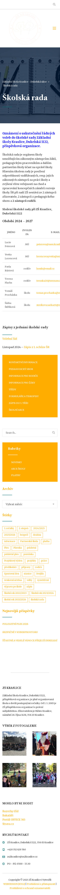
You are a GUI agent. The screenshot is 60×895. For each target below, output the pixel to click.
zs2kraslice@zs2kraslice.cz (22, 856)
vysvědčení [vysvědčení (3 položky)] (43, 580)
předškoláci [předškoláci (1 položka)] (10, 567)
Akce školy (18, 468)
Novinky (16, 462)
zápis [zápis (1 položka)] (29, 586)
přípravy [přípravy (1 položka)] (25, 567)
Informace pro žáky (22, 382)
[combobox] (30, 504)
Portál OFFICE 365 (13, 819)
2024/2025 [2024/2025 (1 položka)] (39, 528)
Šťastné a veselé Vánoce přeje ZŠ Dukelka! (29, 640)
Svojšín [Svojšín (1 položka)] (40, 573)
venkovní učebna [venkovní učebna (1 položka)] (13, 580)
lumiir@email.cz (45, 268)
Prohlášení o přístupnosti (41, 884)
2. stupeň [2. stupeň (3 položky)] (23, 528)
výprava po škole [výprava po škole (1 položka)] (13, 586)
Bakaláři (7, 815)
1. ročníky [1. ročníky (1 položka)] (9, 528)
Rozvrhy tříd (10, 811)
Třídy (12, 389)
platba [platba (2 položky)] (46, 541)
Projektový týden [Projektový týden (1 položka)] (13, 560)
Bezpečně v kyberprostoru (20, 632)
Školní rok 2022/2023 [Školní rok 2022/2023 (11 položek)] (15, 593)
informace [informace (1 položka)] (9, 541)
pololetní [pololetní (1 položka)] (31, 547)
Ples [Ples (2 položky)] (6, 547)
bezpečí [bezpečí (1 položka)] (24, 535)
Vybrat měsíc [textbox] (14, 504)
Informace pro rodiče (23, 375)
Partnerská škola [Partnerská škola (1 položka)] (29, 541)
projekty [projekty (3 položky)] (31, 560)
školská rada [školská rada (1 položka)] (37, 599)
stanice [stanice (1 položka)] (28, 573)
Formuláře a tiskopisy (24, 396)
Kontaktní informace (23, 362)
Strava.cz (8, 823)
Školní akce (16, 409)
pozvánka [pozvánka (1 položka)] (28, 554)
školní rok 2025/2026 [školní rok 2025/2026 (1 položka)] (15, 599)
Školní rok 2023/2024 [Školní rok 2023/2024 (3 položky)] (42, 593)
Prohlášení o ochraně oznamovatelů (30, 888)
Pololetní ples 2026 (15, 624)
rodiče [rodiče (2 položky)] (38, 567)
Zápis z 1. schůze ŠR (36, 347)
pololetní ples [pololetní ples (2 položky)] (11, 554)
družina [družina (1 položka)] (37, 535)
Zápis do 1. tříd (18, 403)
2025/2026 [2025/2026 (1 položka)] (9, 535)
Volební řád (10, 338)
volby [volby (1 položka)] (29, 580)
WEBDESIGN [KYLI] (14, 884)
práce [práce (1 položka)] (44, 560)
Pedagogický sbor (21, 369)
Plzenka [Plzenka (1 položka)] (17, 547)
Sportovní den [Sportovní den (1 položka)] (11, 573)
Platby (15, 475)
